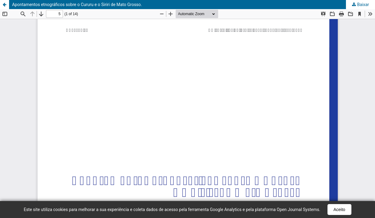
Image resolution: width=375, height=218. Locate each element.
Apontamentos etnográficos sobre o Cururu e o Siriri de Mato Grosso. (77, 4)
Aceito (339, 209)
